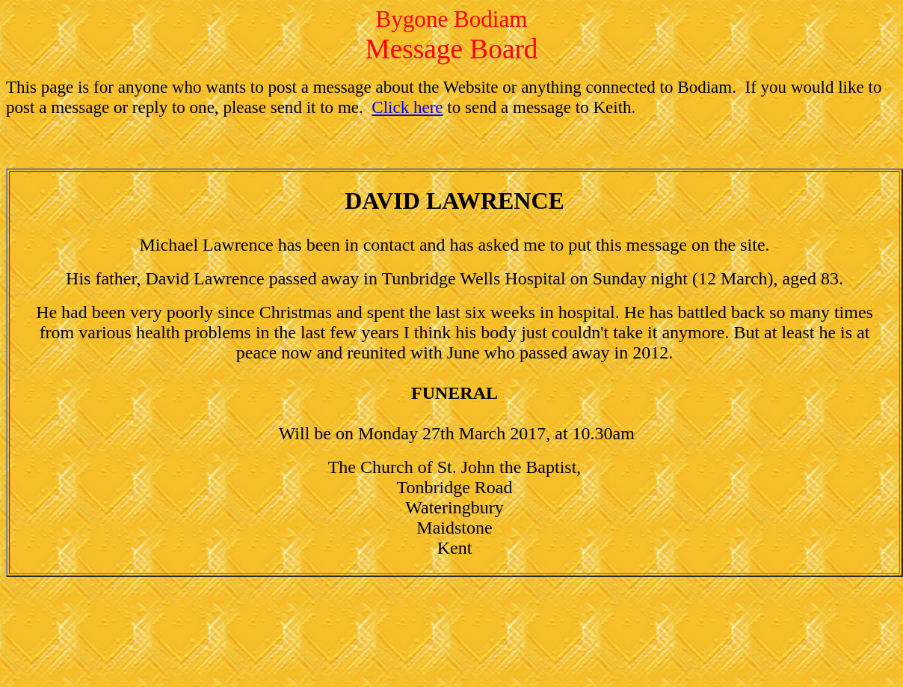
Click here (407, 107)
